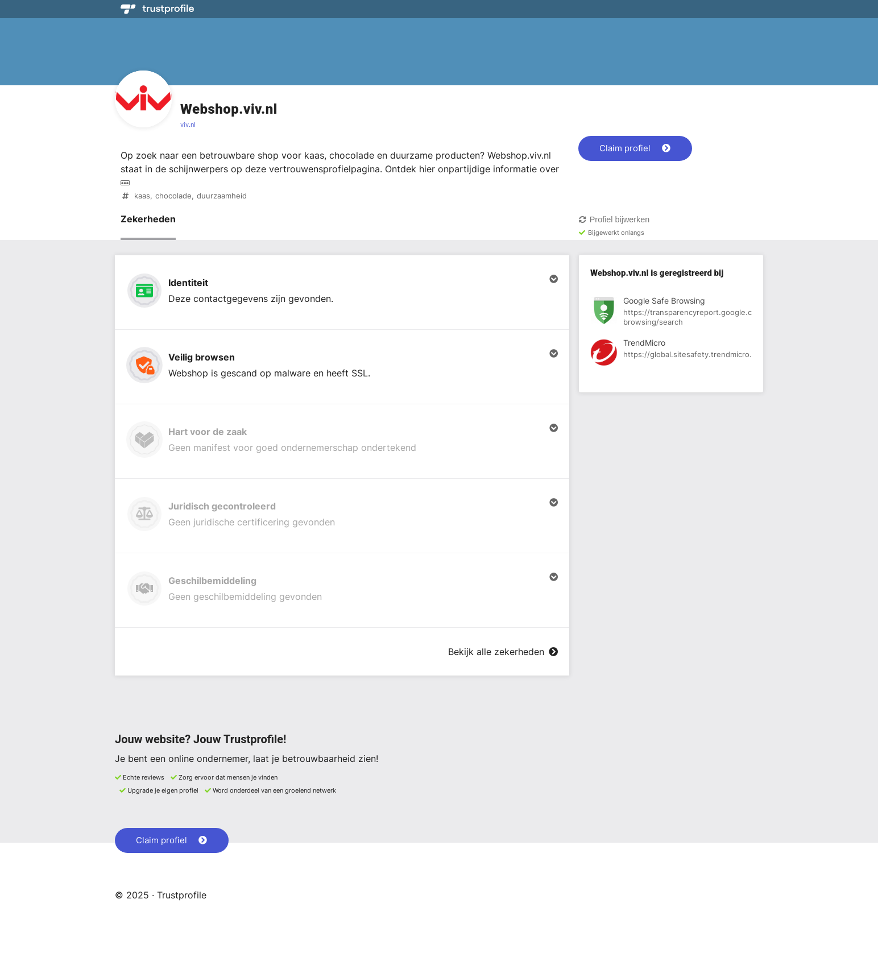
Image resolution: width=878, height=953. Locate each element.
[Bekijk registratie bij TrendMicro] (671, 354)
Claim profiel (634, 148)
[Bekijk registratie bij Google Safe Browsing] (671, 312)
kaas (142, 196)
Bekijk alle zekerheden (503, 651)
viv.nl (188, 125)
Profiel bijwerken (613, 219)
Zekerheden (148, 219)
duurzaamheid (222, 196)
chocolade (173, 196)
